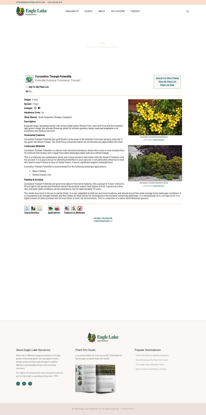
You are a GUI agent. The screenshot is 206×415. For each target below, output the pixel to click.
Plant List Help (167, 85)
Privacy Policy (128, 409)
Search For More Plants (167, 78)
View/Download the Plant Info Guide (152, 360)
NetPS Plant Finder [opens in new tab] (102, 221)
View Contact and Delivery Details (151, 369)
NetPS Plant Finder (159, 140)
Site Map (97, 218)
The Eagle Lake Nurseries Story (150, 364)
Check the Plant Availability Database (152, 355)
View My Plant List (167, 81)
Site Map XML (107, 218)
